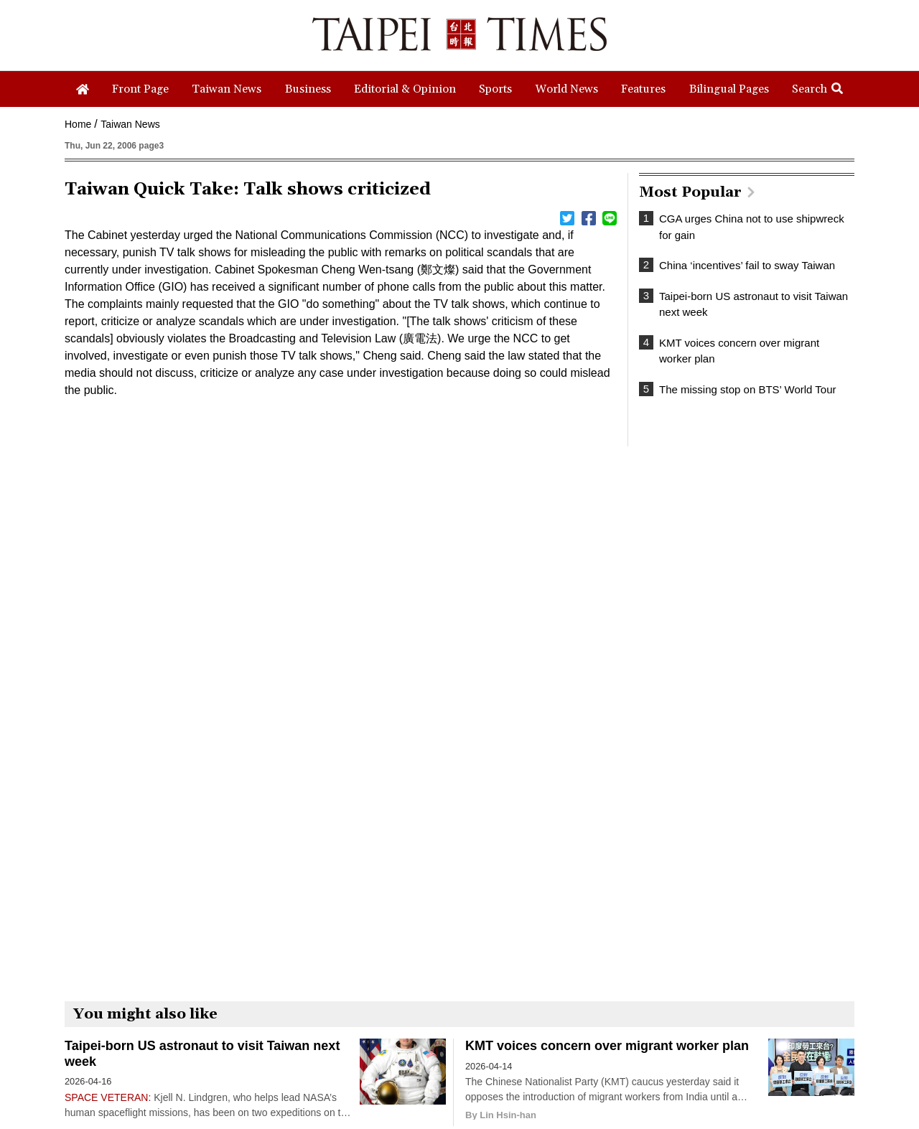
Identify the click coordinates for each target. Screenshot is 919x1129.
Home (78, 124)
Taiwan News (130, 124)
